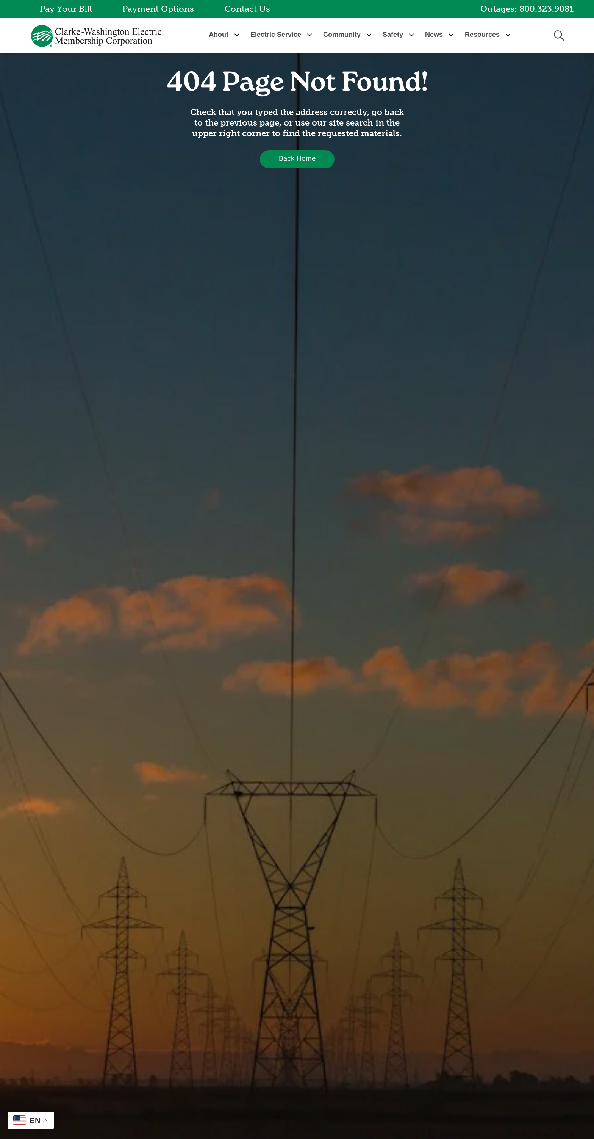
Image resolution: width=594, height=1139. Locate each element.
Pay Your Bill (66, 9)
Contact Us (247, 9)
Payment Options (158, 9)
